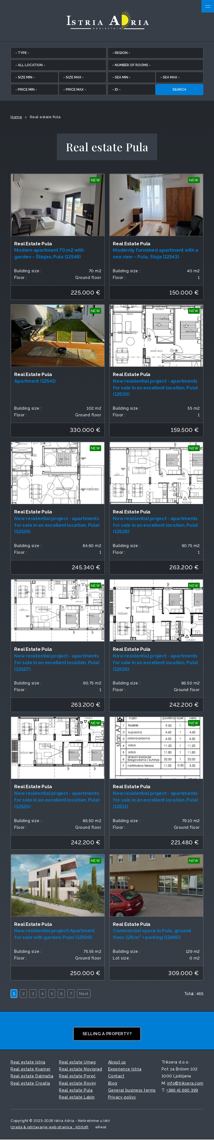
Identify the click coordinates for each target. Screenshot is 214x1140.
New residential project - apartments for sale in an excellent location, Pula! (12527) (56, 663)
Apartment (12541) (35, 381)
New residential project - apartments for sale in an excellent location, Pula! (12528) (155, 525)
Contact (116, 1076)
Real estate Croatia (30, 1083)
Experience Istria (125, 1069)
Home (16, 117)
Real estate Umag (77, 1062)
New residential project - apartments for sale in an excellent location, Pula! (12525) (56, 800)
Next (85, 994)
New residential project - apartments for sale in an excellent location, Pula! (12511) (155, 800)
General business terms (132, 1090)
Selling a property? (107, 1034)
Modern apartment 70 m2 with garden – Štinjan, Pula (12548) (49, 254)
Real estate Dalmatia (32, 1076)
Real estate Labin (77, 1098)
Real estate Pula (76, 1090)
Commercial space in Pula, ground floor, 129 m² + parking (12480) (152, 934)
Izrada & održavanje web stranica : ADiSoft (49, 1127)
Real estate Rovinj (77, 1083)
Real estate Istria (28, 1062)
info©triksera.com (185, 1083)
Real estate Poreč (77, 1076)
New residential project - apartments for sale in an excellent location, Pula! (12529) (56, 525)
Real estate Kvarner (31, 1069)
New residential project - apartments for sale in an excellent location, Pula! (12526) (155, 663)
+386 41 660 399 (182, 1090)
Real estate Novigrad (80, 1069)
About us (117, 1062)
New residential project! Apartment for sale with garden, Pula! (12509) (54, 934)
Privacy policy (122, 1098)
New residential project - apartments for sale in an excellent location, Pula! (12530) (155, 388)
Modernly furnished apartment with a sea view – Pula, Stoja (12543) (155, 254)
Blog (112, 1083)
